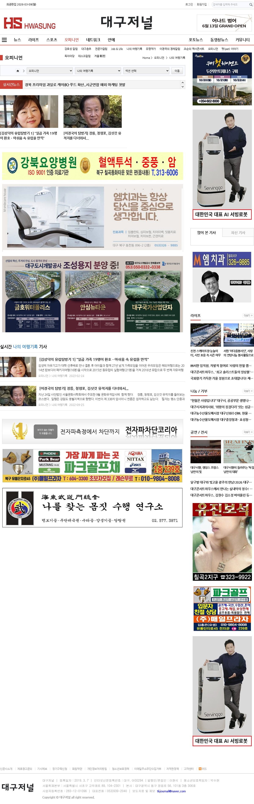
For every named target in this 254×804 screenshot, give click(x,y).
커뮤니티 (243, 39)
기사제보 (42, 768)
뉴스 (17, 39)
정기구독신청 (59, 768)
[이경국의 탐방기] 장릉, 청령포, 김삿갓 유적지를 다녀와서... (83, 388)
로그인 (189, 4)
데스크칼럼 (84, 56)
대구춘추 (86, 48)
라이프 (33, 39)
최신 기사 (238, 232)
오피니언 (72, 39)
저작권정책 (172, 768)
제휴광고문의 (24, 768)
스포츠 (51, 39)
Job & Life (117, 48)
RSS (203, 768)
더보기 (247, 315)
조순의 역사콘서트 (194, 48)
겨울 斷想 (99, 56)
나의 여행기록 (134, 48)
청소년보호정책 (120, 768)
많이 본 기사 (206, 232)
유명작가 (151, 48)
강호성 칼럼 (71, 48)
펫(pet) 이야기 (230, 48)
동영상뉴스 (219, 39)
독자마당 (69, 56)
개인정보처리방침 (97, 768)
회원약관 (77, 768)
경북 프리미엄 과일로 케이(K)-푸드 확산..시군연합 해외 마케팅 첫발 (75, 85)
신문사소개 (6, 768)
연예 (111, 39)
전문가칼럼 (101, 48)
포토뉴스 (196, 39)
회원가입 (202, 4)
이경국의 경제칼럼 (170, 48)
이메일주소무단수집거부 (147, 768)
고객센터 (189, 768)
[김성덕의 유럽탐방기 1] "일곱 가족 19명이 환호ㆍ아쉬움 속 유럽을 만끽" (94, 359)
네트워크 (93, 39)
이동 (177, 70)
